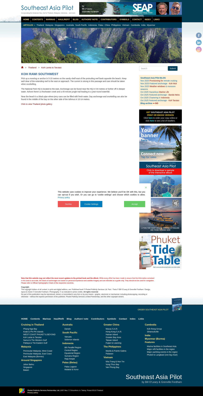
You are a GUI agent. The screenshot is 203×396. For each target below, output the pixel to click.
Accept (135, 204)
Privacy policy (64, 197)
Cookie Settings (91, 204)
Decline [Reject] (68, 204)
